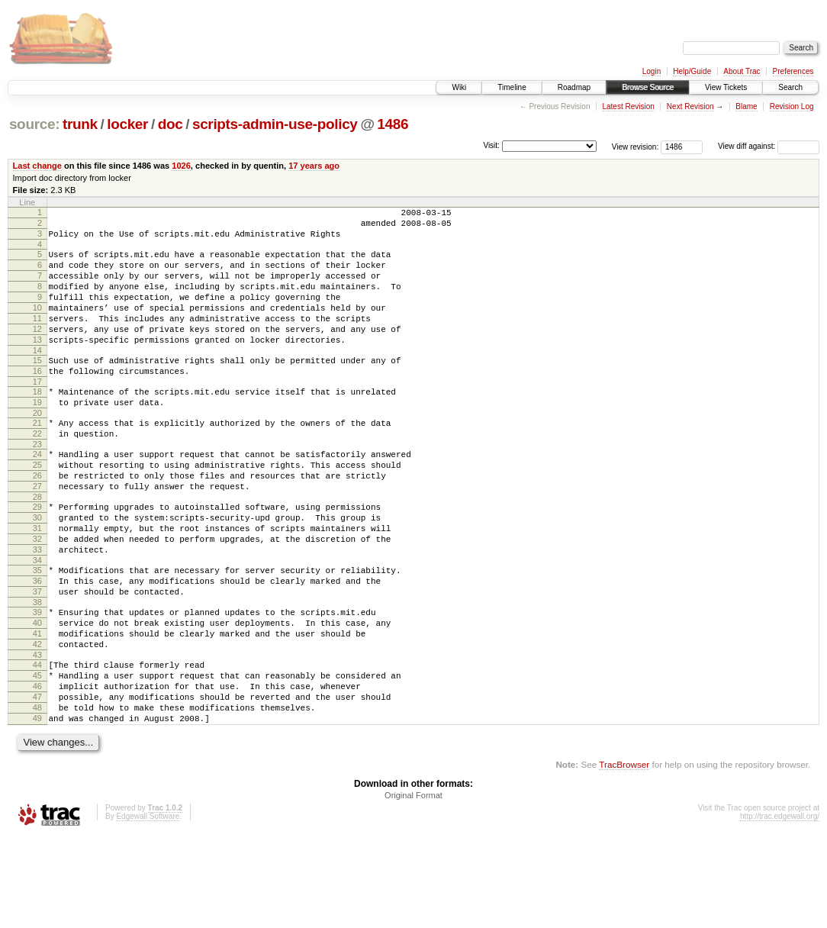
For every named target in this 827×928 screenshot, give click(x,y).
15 (37, 387)
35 (37, 631)
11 (37, 338)
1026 (181, 165)
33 (37, 609)
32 (37, 596)
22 (37, 472)
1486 (392, 124)
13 (37, 364)
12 (37, 351)
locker (127, 124)
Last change (37, 165)
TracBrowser (624, 856)
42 (37, 719)
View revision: (635, 146)
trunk (80, 124)
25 (37, 508)
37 (37, 657)
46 (37, 768)
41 (37, 706)
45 (37, 755)
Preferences (793, 71)
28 (37, 547)
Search (790, 87)
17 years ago (313, 165)
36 (37, 644)
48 (37, 794)
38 (37, 670)
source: (34, 124)
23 (37, 485)
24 (37, 495)
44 (37, 742)
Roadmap (574, 87)
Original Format (413, 886)
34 (37, 622)
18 (37, 423)
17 (37, 413)
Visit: (491, 145)
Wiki (459, 87)
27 (37, 534)
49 (37, 807)
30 (37, 570)
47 (37, 781)
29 (37, 557)
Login (651, 71)
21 (37, 459)
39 (37, 680)
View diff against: (768, 146)
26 (37, 521)
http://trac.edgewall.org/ (779, 908)
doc (170, 124)
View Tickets (726, 87)
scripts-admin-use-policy (275, 124)
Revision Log (792, 106)
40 (37, 693)
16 (37, 400)
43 (37, 732)
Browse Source (648, 87)
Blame (746, 106)
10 (37, 325)
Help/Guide (692, 71)
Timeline (511, 87)
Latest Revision (628, 106)
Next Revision (690, 106)
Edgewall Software (147, 908)
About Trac (741, 71)
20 (37, 449)
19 (37, 436)
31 (37, 583)
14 (37, 377)
